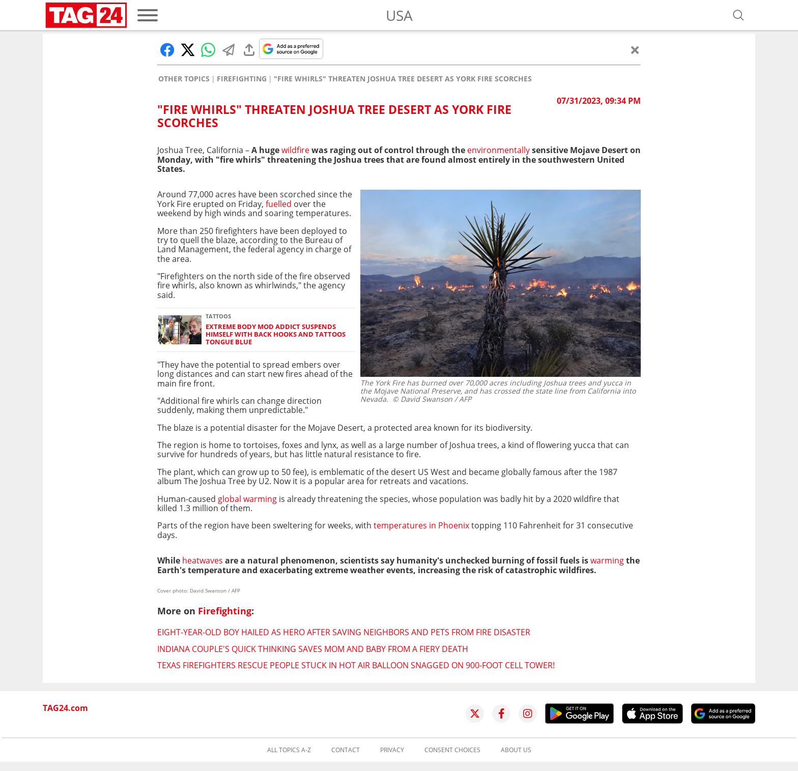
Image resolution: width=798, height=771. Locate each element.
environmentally (499, 150)
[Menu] (147, 15)
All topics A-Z (289, 750)
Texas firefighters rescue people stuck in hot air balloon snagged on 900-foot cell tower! (356, 665)
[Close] (635, 49)
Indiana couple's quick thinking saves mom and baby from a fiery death (312, 649)
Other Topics (184, 79)
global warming (247, 499)
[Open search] (738, 15)
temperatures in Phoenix (421, 525)
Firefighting (242, 79)
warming (608, 560)
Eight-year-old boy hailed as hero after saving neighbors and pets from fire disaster (343, 632)
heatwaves (202, 560)
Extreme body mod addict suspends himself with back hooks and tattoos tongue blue (276, 334)
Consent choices (452, 750)
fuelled (279, 204)
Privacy (392, 750)
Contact (345, 750)
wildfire (295, 150)
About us (516, 750)
